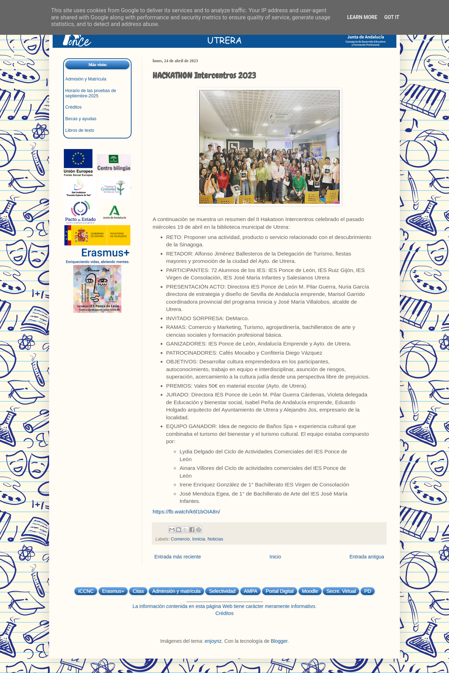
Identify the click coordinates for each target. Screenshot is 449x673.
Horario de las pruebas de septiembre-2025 (90, 93)
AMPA (250, 591)
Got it (391, 17)
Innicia (198, 539)
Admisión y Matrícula (85, 79)
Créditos (73, 107)
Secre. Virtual (341, 591)
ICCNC (85, 591)
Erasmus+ (113, 591)
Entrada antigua (366, 556)
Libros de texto (79, 130)
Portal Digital (279, 591)
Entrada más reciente (177, 556)
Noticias (215, 539)
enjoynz (213, 641)
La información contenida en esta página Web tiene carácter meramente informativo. (224, 606)
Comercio (180, 539)
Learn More (362, 17)
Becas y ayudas (80, 118)
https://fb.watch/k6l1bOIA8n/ (186, 512)
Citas (138, 591)
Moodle (310, 591)
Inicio (275, 556)
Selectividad (222, 591)
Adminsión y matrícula (176, 591)
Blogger (279, 641)
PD (367, 591)
